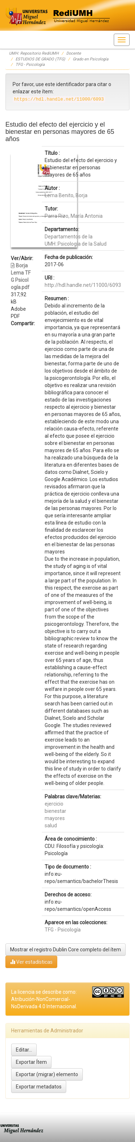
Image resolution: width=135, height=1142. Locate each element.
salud (51, 825)
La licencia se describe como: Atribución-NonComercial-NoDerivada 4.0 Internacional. (44, 999)
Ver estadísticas (31, 962)
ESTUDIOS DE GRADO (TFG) (40, 59)
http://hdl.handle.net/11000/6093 (83, 285)
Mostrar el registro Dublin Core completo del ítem (65, 949)
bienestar (55, 811)
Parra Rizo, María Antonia (74, 216)
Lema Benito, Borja (66, 195)
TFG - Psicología (30, 64)
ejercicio (54, 804)
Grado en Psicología (90, 59)
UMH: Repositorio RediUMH (34, 53)
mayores (55, 818)
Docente (73, 53)
